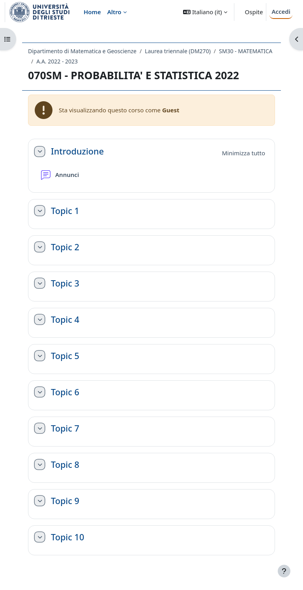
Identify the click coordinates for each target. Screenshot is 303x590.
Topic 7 (65, 428)
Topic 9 (65, 501)
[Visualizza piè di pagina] (284, 571)
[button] (205, 12)
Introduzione (77, 151)
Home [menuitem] (92, 12)
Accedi (280, 11)
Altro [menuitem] (114, 12)
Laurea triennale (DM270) (178, 51)
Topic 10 (67, 537)
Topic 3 (65, 283)
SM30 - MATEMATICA (245, 51)
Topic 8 (65, 465)
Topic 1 (65, 211)
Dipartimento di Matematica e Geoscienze (82, 51)
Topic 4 (65, 320)
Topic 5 (65, 356)
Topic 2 (65, 247)
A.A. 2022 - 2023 (57, 61)
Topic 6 (65, 392)
